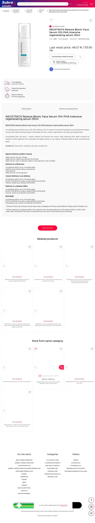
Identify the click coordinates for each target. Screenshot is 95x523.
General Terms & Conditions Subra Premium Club (24, 468)
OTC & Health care (52, 460)
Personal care (53, 471)
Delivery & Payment (24, 493)
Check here (63, 505)
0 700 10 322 (82, 5)
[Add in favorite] (30, 247)
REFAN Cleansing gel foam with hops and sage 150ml (17, 381)
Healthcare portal (24, 488)
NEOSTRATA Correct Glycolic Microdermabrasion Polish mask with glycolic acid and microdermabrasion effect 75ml (79, 281)
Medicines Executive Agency (76, 468)
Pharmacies (24, 476)
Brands (24, 474)
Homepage (6, 11)
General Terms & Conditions (24, 463)
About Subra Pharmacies (24, 460)
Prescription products (52, 474)
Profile (75, 460)
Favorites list (76, 463)
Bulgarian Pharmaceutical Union (76, 471)
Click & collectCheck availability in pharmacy (64, 62)
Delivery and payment (68, 109)
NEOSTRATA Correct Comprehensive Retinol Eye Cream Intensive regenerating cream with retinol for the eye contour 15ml (17, 325)
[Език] (71, 4)
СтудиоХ (55, 515)
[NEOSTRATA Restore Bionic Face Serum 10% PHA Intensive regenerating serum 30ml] (24, 44)
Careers (24, 485)
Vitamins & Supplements (52, 463)
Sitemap (24, 479)
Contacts (24, 490)
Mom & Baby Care (52, 468)
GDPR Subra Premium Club (24, 471)
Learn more (15, 90)
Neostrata (65, 39)
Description (26, 109)
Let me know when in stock (62, 57)
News (24, 482)
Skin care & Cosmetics (52, 465)
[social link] (91, 500)
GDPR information (24, 465)
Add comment (47, 228)
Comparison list (76, 465)
